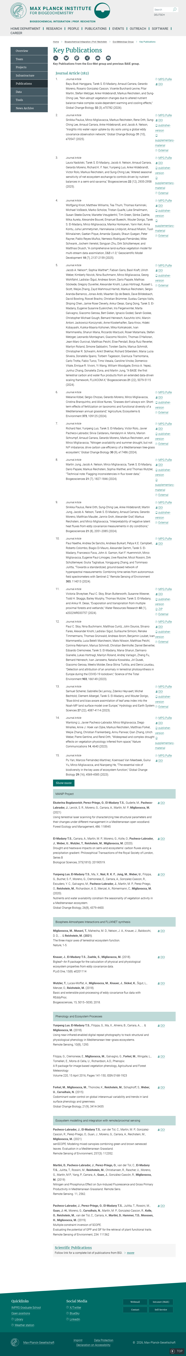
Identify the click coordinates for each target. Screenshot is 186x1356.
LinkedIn (75, 1319)
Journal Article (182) (72, 73)
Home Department (25, 28)
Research (54, 28)
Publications (96, 28)
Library (19, 1319)
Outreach (138, 28)
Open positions (20, 1313)
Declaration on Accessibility (93, 1345)
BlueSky (75, 1313)
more (130, 1253)
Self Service (161, 1309)
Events (118, 28)
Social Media (76, 1301)
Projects (21, 67)
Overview (22, 51)
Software (160, 28)
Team (19, 59)
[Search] (174, 9)
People (73, 28)
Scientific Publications (73, 1248)
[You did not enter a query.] (162, 9)
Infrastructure (25, 75)
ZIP (159, 609)
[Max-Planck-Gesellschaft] (17, 1342)
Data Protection (103, 1340)
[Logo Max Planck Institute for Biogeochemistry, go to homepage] (76, 10)
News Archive (25, 108)
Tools (19, 100)
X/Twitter (75, 1307)
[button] (63, 783)
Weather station (24, 1325)
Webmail (135, 1302)
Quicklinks (20, 1301)
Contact (135, 1309)
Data (19, 92)
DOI (159, 84)
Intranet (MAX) (161, 1302)
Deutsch (159, 14)
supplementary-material (164, 140)
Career (16, 33)
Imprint (78, 1340)
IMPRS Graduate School (26, 1307)
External (161, 150)
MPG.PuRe (163, 79)
